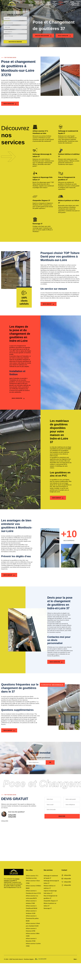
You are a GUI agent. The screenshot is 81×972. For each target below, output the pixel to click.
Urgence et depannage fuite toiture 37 (54, 4)
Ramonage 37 (78, 2)
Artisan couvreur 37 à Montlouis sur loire (31, 3)
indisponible (12, 815)
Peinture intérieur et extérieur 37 (48, 3)
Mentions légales (29, 959)
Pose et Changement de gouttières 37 (60, 3)
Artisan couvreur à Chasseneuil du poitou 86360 (32, 918)
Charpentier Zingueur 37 (66, 2)
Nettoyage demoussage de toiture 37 (43, 3)
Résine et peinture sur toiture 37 (72, 3)
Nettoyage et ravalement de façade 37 (37, 3)
